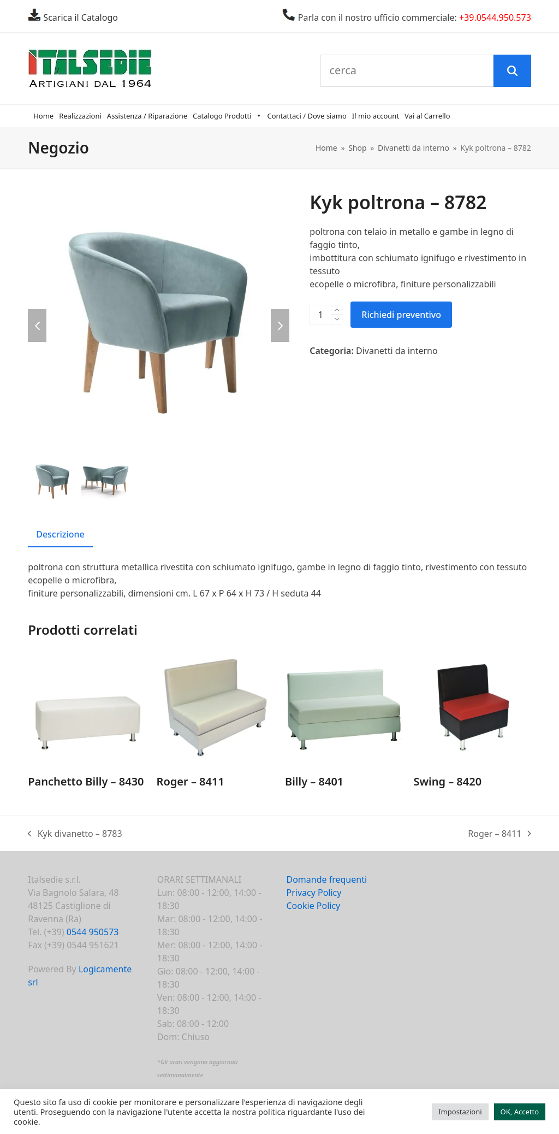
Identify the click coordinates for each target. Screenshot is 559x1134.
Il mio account (375, 116)
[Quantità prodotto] (320, 314)
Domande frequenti (326, 879)
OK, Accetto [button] (520, 1112)
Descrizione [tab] (60, 534)
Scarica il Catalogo (79, 17)
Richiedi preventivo (401, 315)
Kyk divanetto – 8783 (75, 834)
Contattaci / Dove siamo (307, 116)
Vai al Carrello (427, 116)
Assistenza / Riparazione (147, 116)
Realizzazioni (80, 116)
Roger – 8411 (499, 834)
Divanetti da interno (397, 351)
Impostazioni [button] (459, 1112)
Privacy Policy (313, 893)
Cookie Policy (313, 906)
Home (43, 116)
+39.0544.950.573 (495, 17)
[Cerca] (512, 71)
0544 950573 (93, 932)
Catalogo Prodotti (227, 116)
